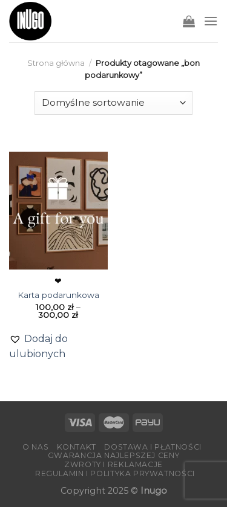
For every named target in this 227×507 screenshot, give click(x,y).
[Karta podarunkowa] (58, 211)
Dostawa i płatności (153, 446)
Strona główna (56, 63)
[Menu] (210, 21)
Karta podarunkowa (58, 295)
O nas (35, 446)
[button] (58, 346)
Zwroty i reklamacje (113, 464)
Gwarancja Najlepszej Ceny (113, 455)
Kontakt (76, 446)
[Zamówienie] (113, 103)
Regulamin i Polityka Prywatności (115, 473)
